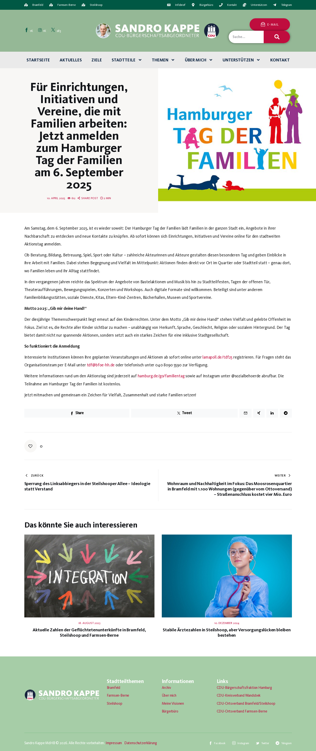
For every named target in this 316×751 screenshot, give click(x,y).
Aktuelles (71, 60)
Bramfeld (113, 687)
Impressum (114, 743)
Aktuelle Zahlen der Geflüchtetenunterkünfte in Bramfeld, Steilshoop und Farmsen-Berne (89, 632)
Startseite (38, 60)
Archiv (166, 687)
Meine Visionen (173, 703)
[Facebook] (29, 30)
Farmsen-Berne (118, 695)
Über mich (199, 60)
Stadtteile (127, 60)
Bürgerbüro (170, 711)
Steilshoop (114, 703)
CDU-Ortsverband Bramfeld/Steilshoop (246, 703)
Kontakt (280, 60)
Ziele (96, 60)
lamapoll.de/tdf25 (217, 357)
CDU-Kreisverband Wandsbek (239, 695)
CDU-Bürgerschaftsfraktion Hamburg (244, 687)
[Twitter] (57, 30)
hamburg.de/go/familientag (161, 375)
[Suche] (277, 37)
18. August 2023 (89, 623)
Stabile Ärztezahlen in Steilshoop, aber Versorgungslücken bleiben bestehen (227, 632)
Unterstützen (242, 60)
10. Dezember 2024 (226, 623)
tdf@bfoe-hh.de (101, 364)
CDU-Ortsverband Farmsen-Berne (242, 711)
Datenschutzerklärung (140, 743)
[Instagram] (42, 30)
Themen (163, 60)
